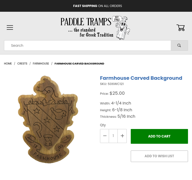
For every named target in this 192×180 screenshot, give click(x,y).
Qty (103, 125)
